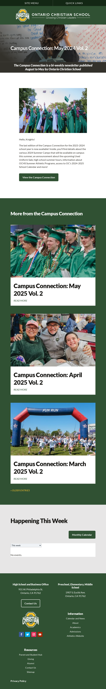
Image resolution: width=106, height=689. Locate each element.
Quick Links (74, 3)
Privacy (15, 680)
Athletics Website (75, 636)
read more (20, 300)
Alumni (30, 663)
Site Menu (32, 3)
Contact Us (30, 603)
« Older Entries (20, 490)
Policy (22, 680)
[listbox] (26, 545)
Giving (31, 659)
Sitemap (31, 672)
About (75, 623)
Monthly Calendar (82, 534)
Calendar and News (75, 618)
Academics (75, 627)
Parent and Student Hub (30, 654)
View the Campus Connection (38, 177)
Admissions (75, 631)
